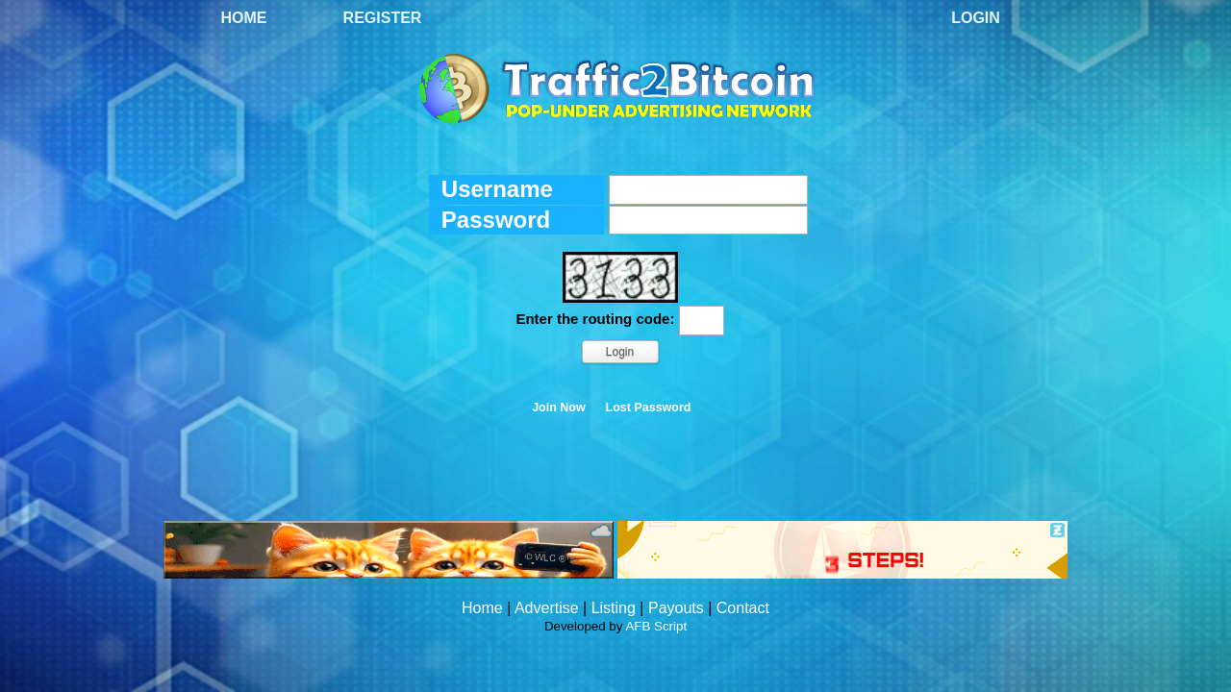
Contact (742, 608)
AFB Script (656, 626)
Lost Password (648, 407)
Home (244, 18)
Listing (613, 608)
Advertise (547, 608)
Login (975, 18)
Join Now (559, 407)
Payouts (676, 608)
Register (382, 18)
